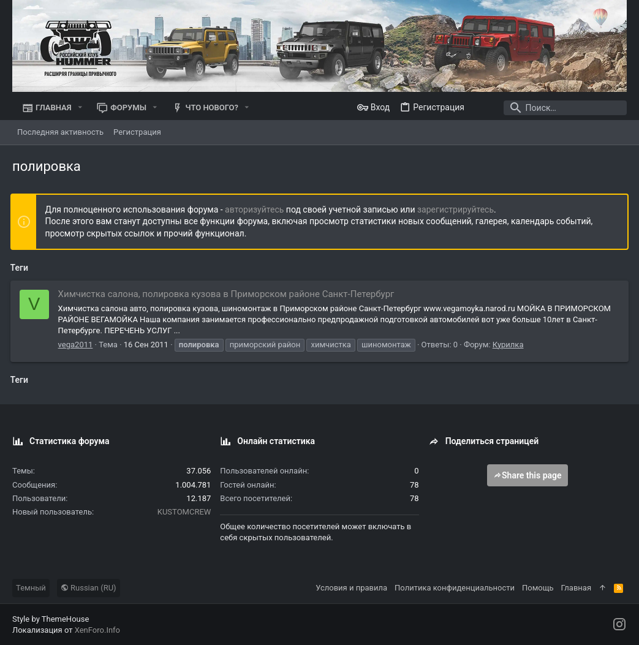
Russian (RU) (88, 587)
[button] (80, 107)
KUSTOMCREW (184, 511)
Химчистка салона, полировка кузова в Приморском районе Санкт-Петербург (228, 294)
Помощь (538, 587)
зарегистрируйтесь (457, 209)
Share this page (527, 475)
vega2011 (77, 344)
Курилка (510, 344)
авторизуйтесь (256, 209)
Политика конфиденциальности (455, 587)
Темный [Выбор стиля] (31, 587)
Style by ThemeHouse (50, 619)
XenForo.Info (97, 630)
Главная (576, 587)
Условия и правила (351, 587)
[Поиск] (550, 107)
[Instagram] (619, 624)
